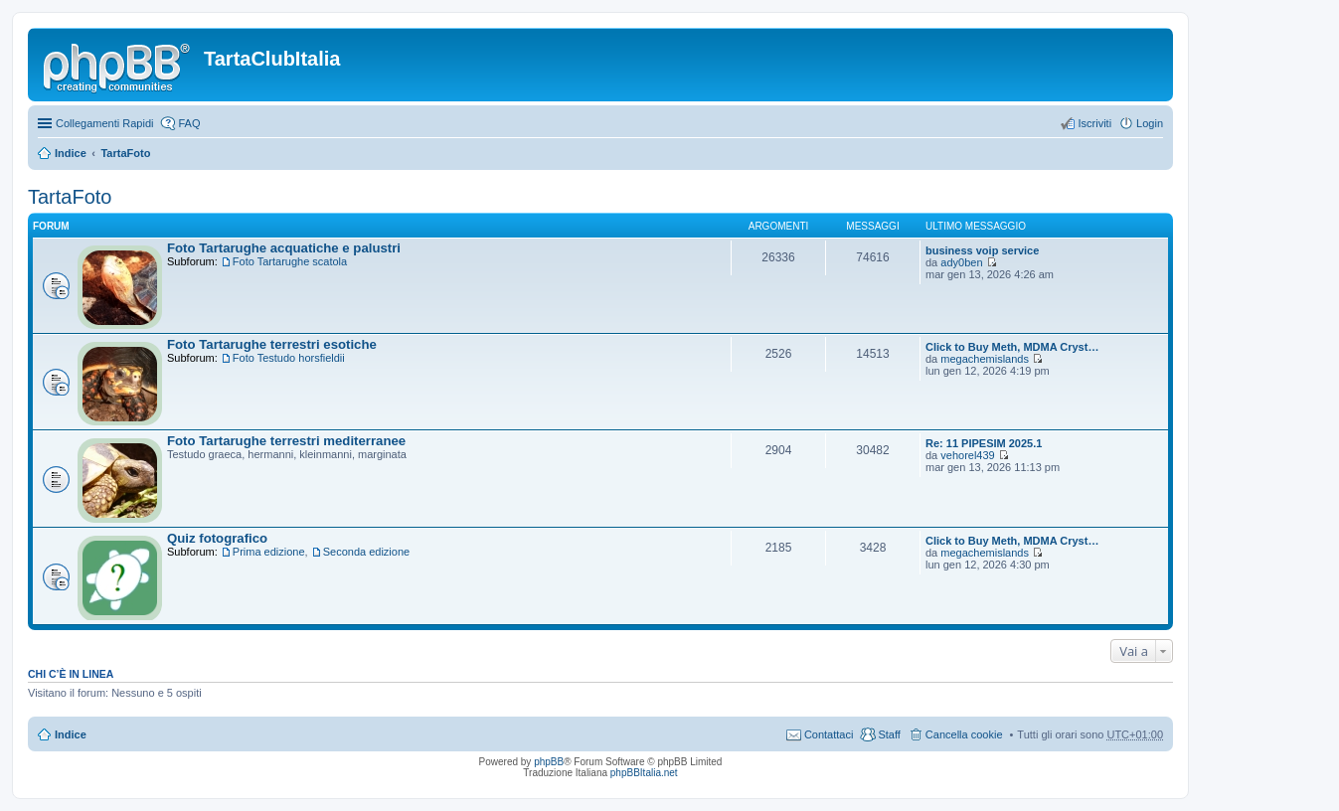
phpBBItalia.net (644, 772)
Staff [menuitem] (889, 734)
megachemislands (984, 359)
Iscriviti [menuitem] (1094, 123)
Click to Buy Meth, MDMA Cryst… (1011, 347)
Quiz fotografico (217, 538)
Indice (70, 153)
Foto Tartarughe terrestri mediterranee (286, 440)
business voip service (982, 250)
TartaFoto (125, 153)
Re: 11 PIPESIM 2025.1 (983, 443)
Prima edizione (269, 552)
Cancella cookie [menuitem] (964, 734)
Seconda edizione (366, 552)
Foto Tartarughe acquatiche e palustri (284, 248)
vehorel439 (967, 455)
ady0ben (961, 262)
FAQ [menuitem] (189, 123)
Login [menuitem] (1149, 123)
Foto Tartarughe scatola (290, 261)
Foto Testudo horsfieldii (289, 358)
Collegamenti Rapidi (104, 123)
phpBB (549, 761)
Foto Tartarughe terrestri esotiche (272, 344)
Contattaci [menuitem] (829, 734)
